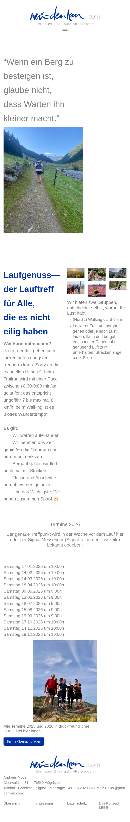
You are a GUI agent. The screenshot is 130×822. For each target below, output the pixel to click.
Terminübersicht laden (24, 741)
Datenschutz (77, 803)
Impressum (44, 803)
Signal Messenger (46, 539)
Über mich (12, 803)
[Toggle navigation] (65, 29)
